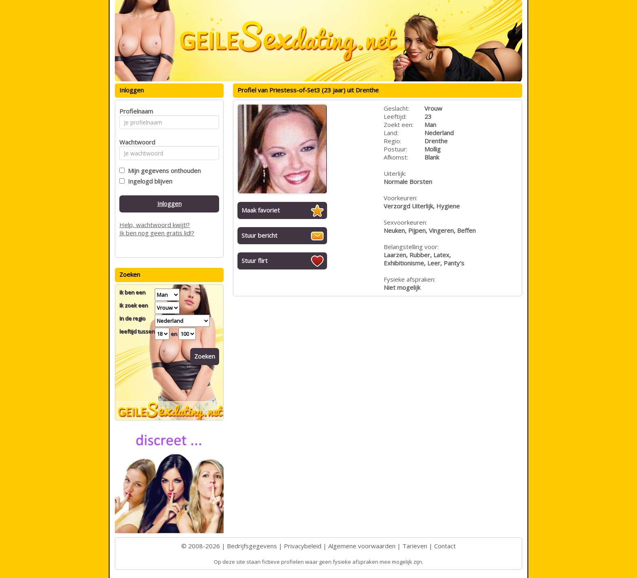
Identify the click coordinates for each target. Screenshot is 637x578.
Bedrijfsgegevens (252, 546)
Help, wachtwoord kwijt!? (154, 225)
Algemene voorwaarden (361, 546)
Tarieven (414, 546)
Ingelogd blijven (148, 181)
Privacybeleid (302, 546)
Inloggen (169, 203)
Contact (445, 546)
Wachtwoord (135, 142)
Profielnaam (135, 111)
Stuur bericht (259, 235)
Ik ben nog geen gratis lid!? (156, 233)
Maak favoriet (261, 210)
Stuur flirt (255, 260)
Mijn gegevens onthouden (163, 170)
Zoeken (204, 356)
